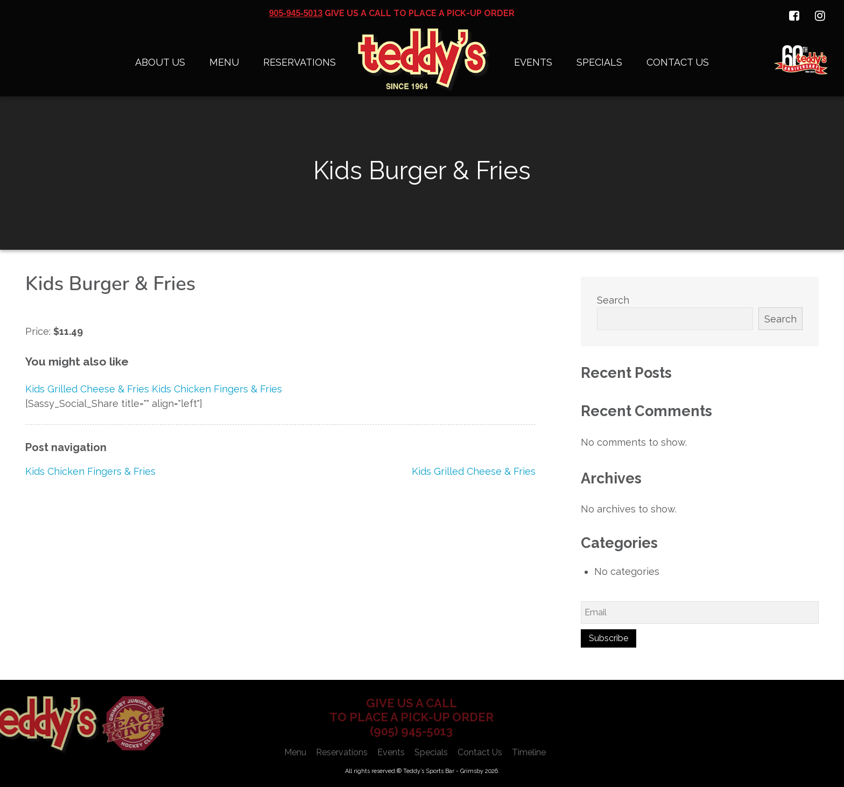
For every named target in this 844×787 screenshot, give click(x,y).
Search (613, 300)
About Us (160, 62)
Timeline (529, 752)
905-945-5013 (296, 13)
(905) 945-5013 (411, 731)
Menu (224, 62)
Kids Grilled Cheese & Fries (474, 471)
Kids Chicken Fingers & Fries (90, 471)
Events (533, 62)
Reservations (299, 62)
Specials (599, 62)
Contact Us (677, 62)
